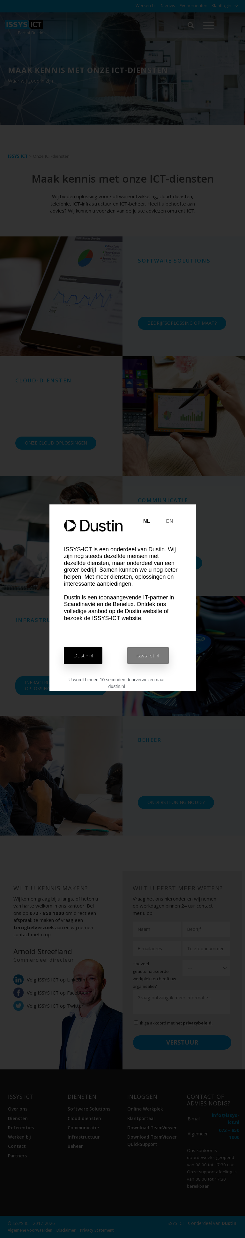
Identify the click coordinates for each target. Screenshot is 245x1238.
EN (169, 521)
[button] (85, 656)
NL (146, 521)
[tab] (146, 521)
